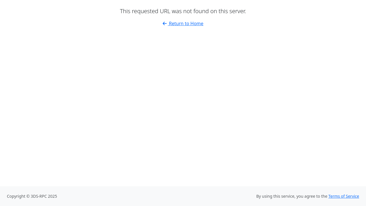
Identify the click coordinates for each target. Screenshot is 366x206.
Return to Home (183, 23)
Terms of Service (343, 196)
